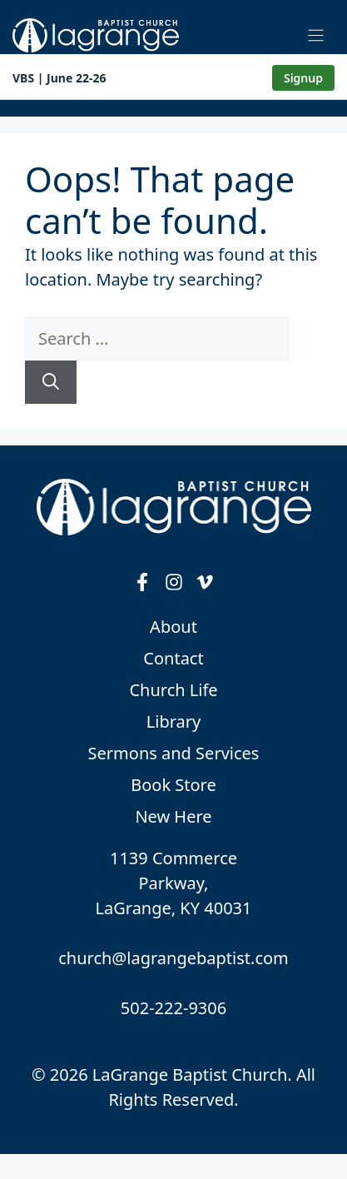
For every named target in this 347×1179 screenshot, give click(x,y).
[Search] (51, 382)
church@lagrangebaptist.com (173, 958)
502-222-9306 (173, 1008)
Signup (303, 78)
